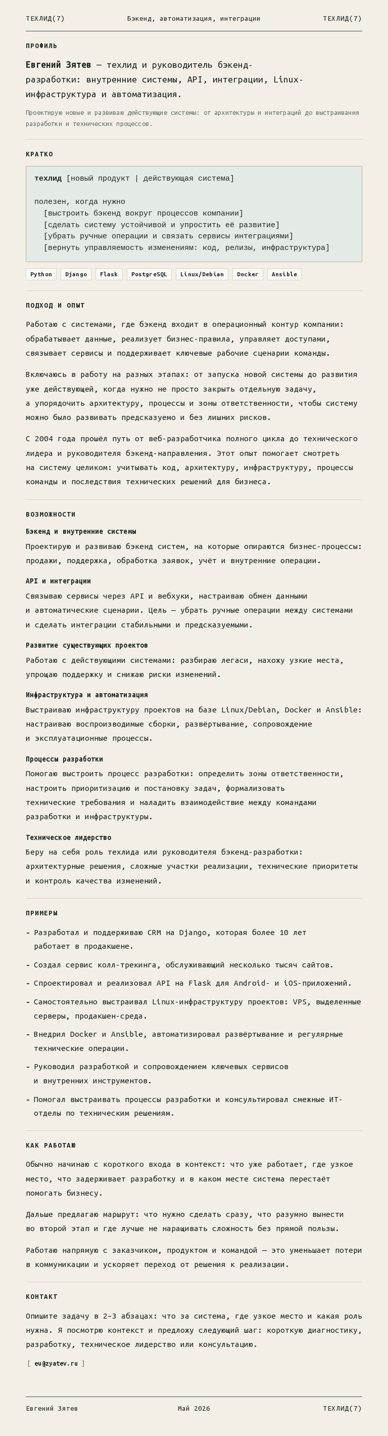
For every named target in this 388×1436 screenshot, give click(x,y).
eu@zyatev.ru (57, 1363)
